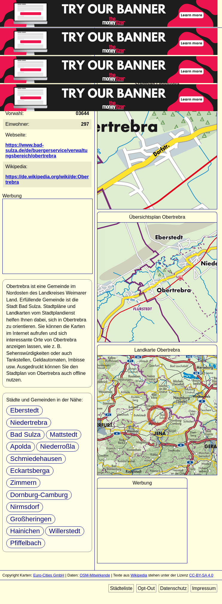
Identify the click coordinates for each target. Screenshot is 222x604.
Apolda (20, 446)
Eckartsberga (30, 470)
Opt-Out (146, 588)
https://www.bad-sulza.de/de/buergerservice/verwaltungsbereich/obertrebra (46, 150)
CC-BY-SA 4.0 (201, 575)
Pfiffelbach (25, 543)
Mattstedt (63, 434)
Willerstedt (64, 531)
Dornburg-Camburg (39, 495)
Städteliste (121, 588)
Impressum (204, 588)
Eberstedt (24, 410)
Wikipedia (139, 575)
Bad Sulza (25, 434)
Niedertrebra (28, 422)
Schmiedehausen (36, 458)
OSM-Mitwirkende (95, 575)
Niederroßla (57, 446)
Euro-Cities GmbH (48, 575)
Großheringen (30, 519)
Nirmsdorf (24, 507)
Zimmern (23, 482)
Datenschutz (173, 588)
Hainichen (25, 531)
